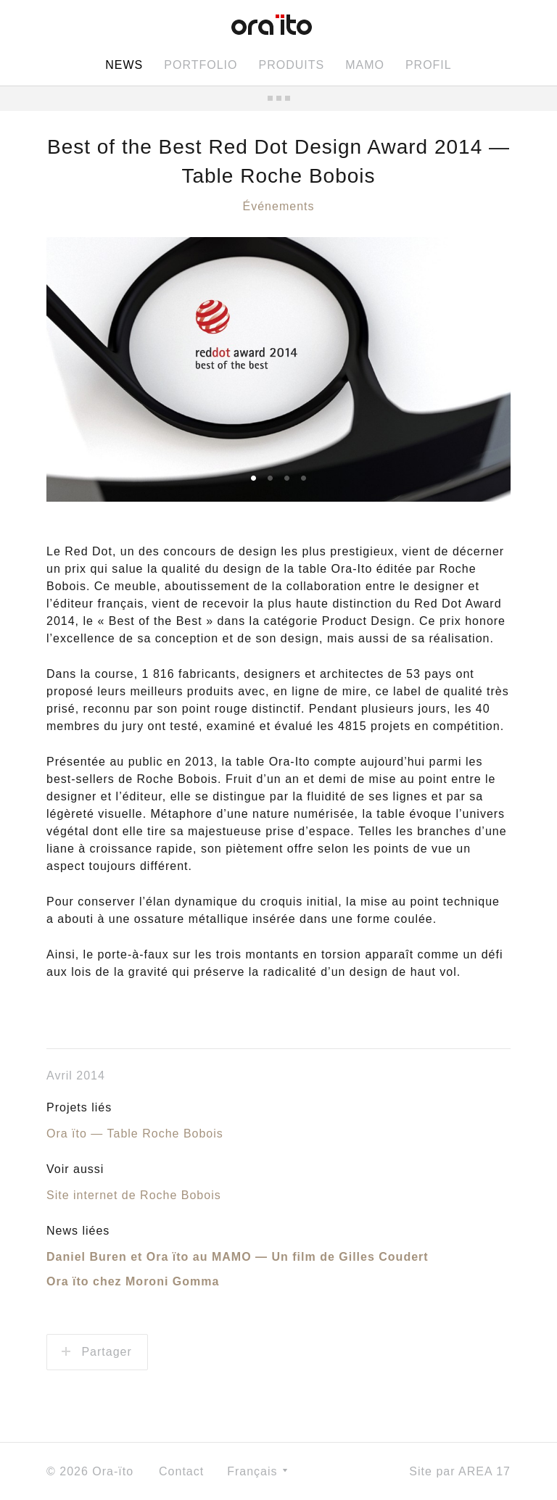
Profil (428, 65)
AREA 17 (484, 1471)
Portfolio (200, 65)
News (124, 65)
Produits (291, 65)
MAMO (364, 65)
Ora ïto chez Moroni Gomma (132, 1281)
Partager (97, 1352)
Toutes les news (278, 98)
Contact (181, 1471)
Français (257, 1471)
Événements (279, 206)
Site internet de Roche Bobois (133, 1195)
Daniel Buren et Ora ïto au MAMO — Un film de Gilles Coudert (237, 1257)
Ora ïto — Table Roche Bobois (134, 1133)
